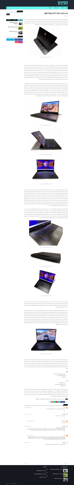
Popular (20, 20)
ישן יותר (26, 463)
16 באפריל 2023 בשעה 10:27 (27, 414)
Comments (9, 20)
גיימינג (54, 24)
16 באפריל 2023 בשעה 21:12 (27, 426)
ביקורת (64, 11)
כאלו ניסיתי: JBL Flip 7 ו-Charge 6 (13, 26)
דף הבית (66, 11)
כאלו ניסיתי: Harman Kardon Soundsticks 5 (13, 23)
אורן (64, 407)
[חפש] (16, 14)
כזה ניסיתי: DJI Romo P (42, 477)
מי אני (10, 483)
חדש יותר (66, 463)
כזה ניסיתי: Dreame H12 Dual (13, 31)
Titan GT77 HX (42, 399)
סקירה (51, 399)
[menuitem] (66, 8)
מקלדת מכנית (26, 209)
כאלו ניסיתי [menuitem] (62, 7)
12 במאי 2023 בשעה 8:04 (27, 442)
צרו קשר (7, 483)
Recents (14, 20)
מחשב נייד (49, 209)
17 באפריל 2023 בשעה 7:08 (30, 435)
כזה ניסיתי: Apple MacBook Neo (41, 470)
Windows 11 (37, 399)
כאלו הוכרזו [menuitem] (50, 7)
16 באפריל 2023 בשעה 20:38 (30, 421)
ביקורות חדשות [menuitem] (56, 7)
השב (64, 410)
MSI (49, 399)
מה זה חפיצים (14, 483)
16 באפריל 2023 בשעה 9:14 (27, 407)
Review (47, 399)
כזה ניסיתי (58, 399)
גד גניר (64, 421)
